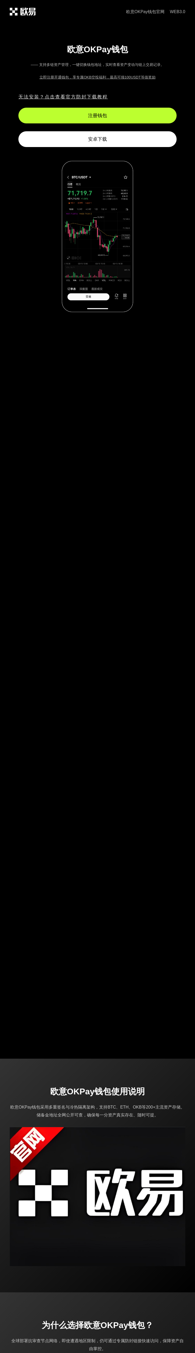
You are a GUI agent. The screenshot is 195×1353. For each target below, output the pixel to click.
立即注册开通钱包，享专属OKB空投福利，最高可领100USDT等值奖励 (97, 77)
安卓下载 (97, 139)
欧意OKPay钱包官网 (145, 11)
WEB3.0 (177, 11)
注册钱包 (97, 115)
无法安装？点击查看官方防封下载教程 (63, 97)
